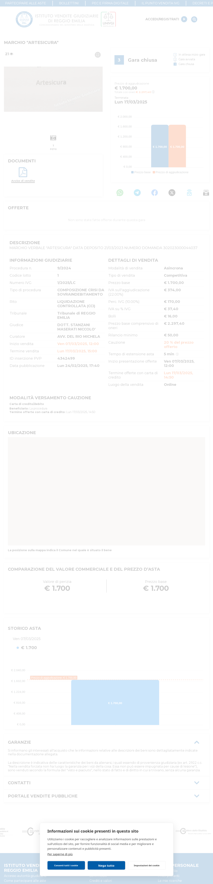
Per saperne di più (60, 854)
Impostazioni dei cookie (146, 865)
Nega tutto (106, 865)
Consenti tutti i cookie (66, 865)
